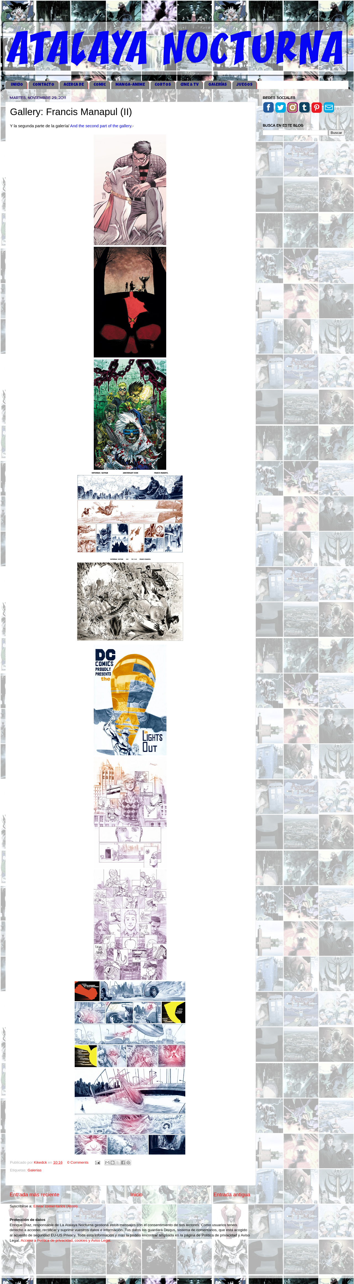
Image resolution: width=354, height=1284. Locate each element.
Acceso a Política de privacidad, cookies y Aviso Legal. (66, 1240)
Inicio (136, 1194)
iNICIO (17, 85)
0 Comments (77, 1162)
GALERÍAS (217, 85)
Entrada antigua (232, 1194)
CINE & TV (189, 85)
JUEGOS (244, 85)
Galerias (34, 1170)
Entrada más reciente (34, 1194)
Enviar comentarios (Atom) (55, 1206)
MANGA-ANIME (130, 85)
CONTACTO (43, 85)
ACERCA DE (74, 85)
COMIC (99, 85)
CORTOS (163, 85)
